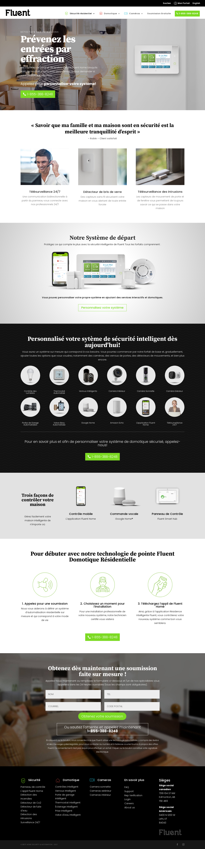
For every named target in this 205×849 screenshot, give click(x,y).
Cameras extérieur (100, 790)
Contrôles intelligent (66, 786)
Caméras (134, 13)
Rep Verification (133, 795)
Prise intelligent (63, 810)
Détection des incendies (29, 796)
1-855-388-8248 (188, 13)
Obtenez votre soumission (102, 716)
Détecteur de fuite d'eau (31, 808)
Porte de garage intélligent (64, 796)
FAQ (126, 787)
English (196, 3)
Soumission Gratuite (159, 13)
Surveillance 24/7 (30, 822)
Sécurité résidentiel (81, 13)
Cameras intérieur (100, 795)
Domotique (110, 13)
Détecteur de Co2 (31, 802)
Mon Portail (184, 3)
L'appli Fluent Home (32, 791)
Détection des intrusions (29, 816)
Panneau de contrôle (33, 787)
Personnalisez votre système (102, 308)
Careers (129, 803)
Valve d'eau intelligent (68, 814)
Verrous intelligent (65, 790)
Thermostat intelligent (67, 802)
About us (129, 807)
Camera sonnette (100, 786)
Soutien (167, 3)
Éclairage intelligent (66, 806)
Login (127, 799)
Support (129, 791)
